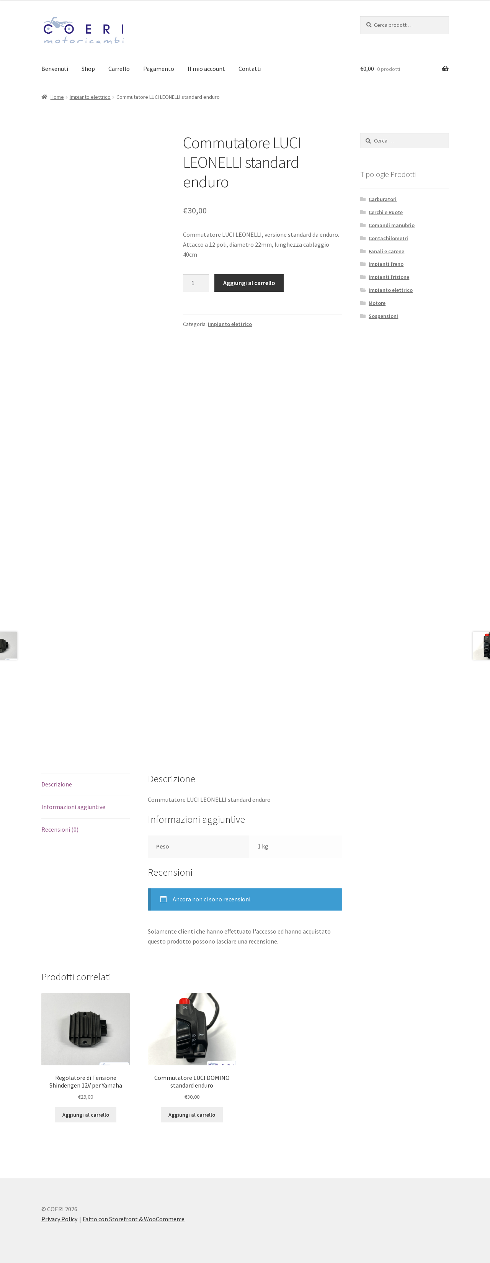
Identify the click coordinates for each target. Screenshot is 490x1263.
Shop (88, 68)
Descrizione (56, 784)
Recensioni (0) (59, 829)
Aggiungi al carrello (249, 283)
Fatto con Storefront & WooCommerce (134, 1219)
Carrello (119, 68)
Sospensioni (383, 316)
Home (57, 96)
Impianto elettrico (90, 96)
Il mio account (206, 68)
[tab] (85, 784)
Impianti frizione (389, 277)
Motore (377, 303)
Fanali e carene (386, 251)
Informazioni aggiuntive (73, 807)
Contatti (249, 68)
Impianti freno (386, 263)
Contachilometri (388, 238)
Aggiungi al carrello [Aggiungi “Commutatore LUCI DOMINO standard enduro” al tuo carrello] (191, 1114)
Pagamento (158, 68)
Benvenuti (54, 68)
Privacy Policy (59, 1219)
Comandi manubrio (392, 225)
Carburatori (383, 199)
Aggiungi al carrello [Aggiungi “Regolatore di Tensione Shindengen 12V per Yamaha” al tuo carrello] (85, 1114)
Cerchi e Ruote (386, 212)
